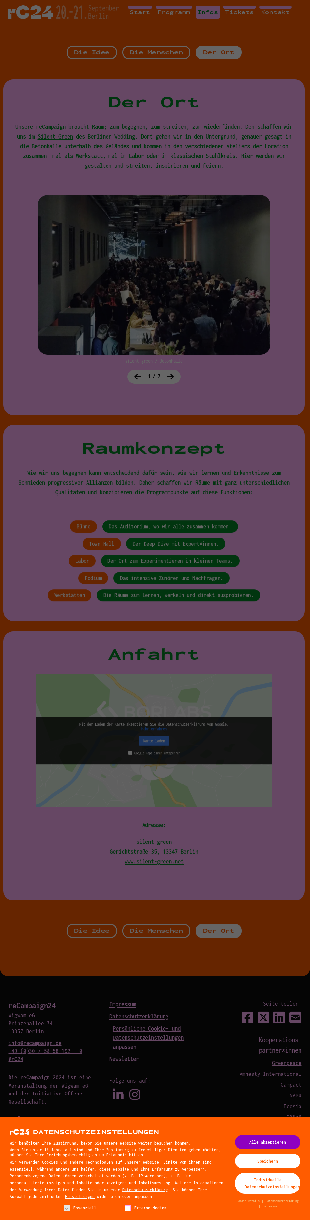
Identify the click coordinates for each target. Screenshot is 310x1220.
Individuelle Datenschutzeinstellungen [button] (272, 1186)
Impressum (269, 1208)
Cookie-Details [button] (249, 1203)
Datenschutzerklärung (145, 1191)
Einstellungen (80, 1198)
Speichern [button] (267, 1163)
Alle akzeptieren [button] (267, 1144)
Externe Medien (145, 1209)
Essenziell (80, 1209)
